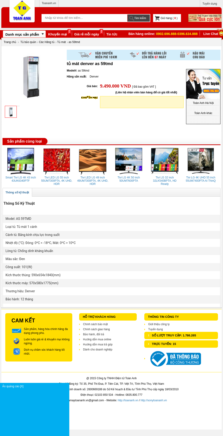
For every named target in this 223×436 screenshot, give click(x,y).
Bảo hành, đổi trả (93, 334)
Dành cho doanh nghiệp (97, 349)
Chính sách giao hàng (96, 329)
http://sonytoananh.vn (154, 400)
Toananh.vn (49, 3)
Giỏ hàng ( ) (166, 18)
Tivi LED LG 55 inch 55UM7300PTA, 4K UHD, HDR (56, 181)
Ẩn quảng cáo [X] (35, 386)
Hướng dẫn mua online (97, 339)
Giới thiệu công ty (159, 324)
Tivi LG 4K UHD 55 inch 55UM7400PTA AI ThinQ (201, 179)
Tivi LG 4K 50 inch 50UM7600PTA (128, 179)
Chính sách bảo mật (95, 324)
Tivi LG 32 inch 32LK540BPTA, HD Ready (165, 181)
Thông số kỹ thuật (17, 192)
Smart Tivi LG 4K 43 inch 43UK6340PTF (21, 179)
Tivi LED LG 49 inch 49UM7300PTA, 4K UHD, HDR (92, 181)
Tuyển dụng (209, 3)
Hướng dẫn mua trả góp (97, 344)
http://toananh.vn (128, 400)
